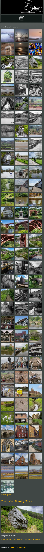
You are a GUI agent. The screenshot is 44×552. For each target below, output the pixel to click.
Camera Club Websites (17, 547)
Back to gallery (6, 495)
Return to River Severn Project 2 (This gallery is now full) (20, 539)
